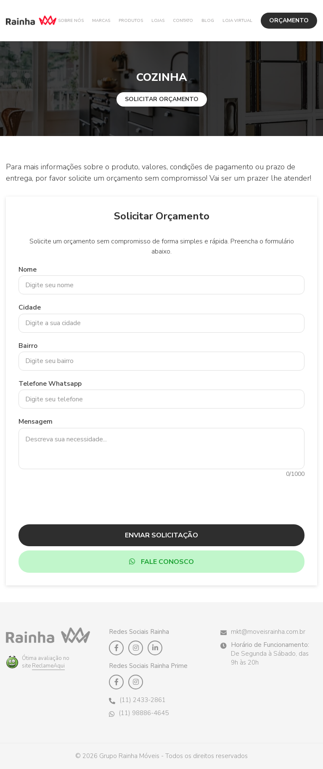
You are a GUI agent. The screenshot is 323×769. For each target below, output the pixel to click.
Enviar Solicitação (161, 535)
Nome (28, 269)
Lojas (157, 21)
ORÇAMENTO (289, 20)
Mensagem (36, 421)
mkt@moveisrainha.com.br (262, 631)
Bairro (28, 345)
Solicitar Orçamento (162, 99)
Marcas (101, 21)
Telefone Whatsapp (50, 383)
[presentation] (161, 496)
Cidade (30, 307)
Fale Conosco (161, 561)
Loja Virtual (237, 21)
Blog (207, 21)
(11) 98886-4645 (139, 713)
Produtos (131, 21)
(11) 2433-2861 (137, 700)
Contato (183, 21)
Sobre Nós (71, 21)
